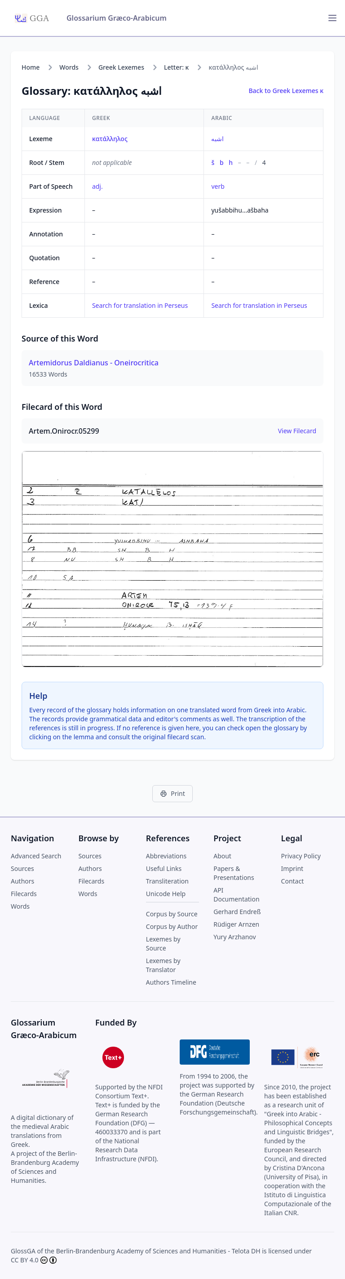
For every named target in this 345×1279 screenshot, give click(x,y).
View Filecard (297, 430)
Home (31, 67)
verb (217, 186)
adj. (97, 186)
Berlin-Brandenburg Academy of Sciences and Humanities (141, 1251)
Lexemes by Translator (163, 965)
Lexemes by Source (163, 943)
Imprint (292, 868)
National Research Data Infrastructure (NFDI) (126, 1150)
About (222, 856)
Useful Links (163, 868)
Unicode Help (166, 893)
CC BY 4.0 (25, 1260)
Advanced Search (36, 856)
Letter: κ (176, 67)
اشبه (217, 138)
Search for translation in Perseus (140, 305)
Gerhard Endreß (237, 911)
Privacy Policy (301, 856)
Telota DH (246, 1251)
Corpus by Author (172, 926)
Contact (292, 881)
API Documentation (236, 894)
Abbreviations (166, 856)
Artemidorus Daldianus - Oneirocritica (94, 363)
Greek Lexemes (121, 67)
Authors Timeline (171, 982)
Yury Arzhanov (234, 937)
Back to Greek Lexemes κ (285, 90)
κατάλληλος (110, 138)
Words (69, 67)
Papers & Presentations (233, 873)
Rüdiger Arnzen (236, 924)
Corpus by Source (172, 914)
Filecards (24, 893)
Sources (22, 868)
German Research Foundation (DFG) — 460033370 (125, 1123)
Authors (22, 881)
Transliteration (167, 881)
